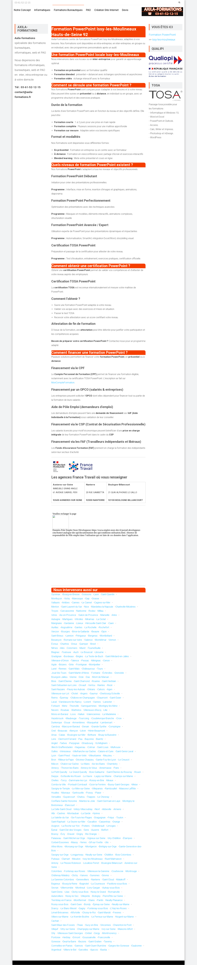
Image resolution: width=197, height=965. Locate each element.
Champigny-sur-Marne (88, 929)
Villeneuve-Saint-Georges (70, 933)
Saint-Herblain (109, 681)
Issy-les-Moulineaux (93, 859)
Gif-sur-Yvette (96, 842)
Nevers (54, 710)
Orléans (91, 689)
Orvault (82, 685)
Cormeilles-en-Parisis (61, 945)
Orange (116, 821)
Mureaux (66, 792)
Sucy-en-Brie (91, 925)
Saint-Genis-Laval (124, 751)
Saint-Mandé (104, 912)
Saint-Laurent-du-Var (71, 607)
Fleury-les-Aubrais (76, 689)
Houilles (55, 792)
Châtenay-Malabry (60, 875)
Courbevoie (117, 871)
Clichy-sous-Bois (80, 892)
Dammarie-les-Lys (78, 780)
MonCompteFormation (62, 382)
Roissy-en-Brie (97, 780)
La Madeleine (109, 714)
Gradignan (56, 656)
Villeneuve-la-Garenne (98, 871)
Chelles (54, 780)
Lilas (67, 892)
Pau (80, 739)
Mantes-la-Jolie (87, 801)
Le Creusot (123, 759)
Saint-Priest (64, 755)
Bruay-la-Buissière (107, 735)
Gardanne (69, 623)
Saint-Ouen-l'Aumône (95, 945)
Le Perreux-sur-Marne (102, 916)
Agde (54, 664)
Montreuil (80, 888)
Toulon (119, 817)
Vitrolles (79, 619)
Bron (53, 759)
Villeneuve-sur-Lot (60, 693)
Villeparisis (97, 788)
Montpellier (94, 664)
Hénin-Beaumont (96, 730)
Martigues (68, 619)
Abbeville (106, 809)
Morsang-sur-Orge (74, 846)
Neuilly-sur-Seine (94, 854)
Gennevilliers (82, 879)
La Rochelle (90, 627)
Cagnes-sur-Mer (102, 602)
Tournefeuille (94, 648)
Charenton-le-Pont (122, 925)
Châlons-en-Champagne (83, 697)
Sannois (79, 945)
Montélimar (100, 640)
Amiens (117, 809)
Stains (91, 900)
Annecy (55, 768)
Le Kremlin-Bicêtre (80, 916)
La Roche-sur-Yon (71, 826)
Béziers (63, 664)
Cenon (106, 660)
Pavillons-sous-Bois (117, 883)
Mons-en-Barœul (59, 714)
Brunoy (54, 834)
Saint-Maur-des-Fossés (63, 925)
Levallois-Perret (91, 863)
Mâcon (54, 764)
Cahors (101, 689)
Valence (88, 640)
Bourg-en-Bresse (71, 594)
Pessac (85, 660)
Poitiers (86, 826)
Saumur (94, 693)
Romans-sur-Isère (73, 640)
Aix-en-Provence (68, 615)
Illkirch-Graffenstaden (62, 747)
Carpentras (104, 821)
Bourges (65, 631)
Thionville (74, 706)
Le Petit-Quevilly (59, 772)
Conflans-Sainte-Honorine (64, 801)
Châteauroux (88, 668)
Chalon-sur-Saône (70, 764)
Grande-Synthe (98, 726)
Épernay (64, 697)
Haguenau (80, 747)
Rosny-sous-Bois (59, 904)
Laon (96, 594)
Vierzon (55, 631)
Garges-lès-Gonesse (119, 945)
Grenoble (119, 673)
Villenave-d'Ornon (60, 660)
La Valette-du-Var (60, 817)
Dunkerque (56, 722)
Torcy (64, 780)
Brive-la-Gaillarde (80, 631)
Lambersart (106, 722)
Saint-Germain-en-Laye (108, 801)
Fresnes (117, 912)
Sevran (54, 888)
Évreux (54, 644)
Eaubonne (137, 945)
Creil (53, 730)
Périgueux (81, 635)
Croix (119, 718)
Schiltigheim (101, 743)
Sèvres (105, 875)
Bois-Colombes (123, 854)
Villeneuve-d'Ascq (92, 710)
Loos (73, 714)
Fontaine (95, 673)
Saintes (78, 627)
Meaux (110, 780)
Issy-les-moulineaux (163, 39)
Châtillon (109, 854)
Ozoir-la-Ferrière (97, 784)
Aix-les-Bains (98, 764)
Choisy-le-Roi (89, 912)
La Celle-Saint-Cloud (61, 809)
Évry (63, 834)
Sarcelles (83, 950)
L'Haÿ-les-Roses (118, 908)
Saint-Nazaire (58, 689)
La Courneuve (98, 883)
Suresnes (95, 875)
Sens (86, 830)
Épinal (54, 830)
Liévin (83, 730)
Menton (55, 607)
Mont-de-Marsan (100, 677)
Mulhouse (115, 747)
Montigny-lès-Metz (108, 706)
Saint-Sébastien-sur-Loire (64, 685)
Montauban (73, 813)
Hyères (96, 813)
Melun (135, 784)
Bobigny (96, 896)
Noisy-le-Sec (72, 896)
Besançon (56, 640)
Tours (100, 668)
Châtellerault (98, 826)
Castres (61, 813)
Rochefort (104, 627)
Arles (114, 615)
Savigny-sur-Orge (60, 854)
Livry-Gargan (93, 888)
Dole (81, 677)
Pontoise (55, 937)
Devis (125, 9)
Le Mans (85, 764)
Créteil (88, 933)
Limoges (111, 826)
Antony (54, 863)
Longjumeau (77, 854)
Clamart (66, 859)
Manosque (77, 598)
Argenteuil (56, 950)
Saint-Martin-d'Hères (79, 673)
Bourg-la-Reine (70, 883)
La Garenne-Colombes (62, 879)
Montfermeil (80, 900)
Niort (97, 809)
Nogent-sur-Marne (125, 916)
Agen (109, 689)
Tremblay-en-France (61, 900)
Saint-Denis (57, 892)
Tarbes (63, 743)
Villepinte (85, 896)
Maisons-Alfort (125, 929)
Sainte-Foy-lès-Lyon (106, 759)
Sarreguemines (88, 706)
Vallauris (55, 602)
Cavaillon (92, 821)
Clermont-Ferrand (67, 739)
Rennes (62, 668)
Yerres (83, 842)
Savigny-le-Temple (60, 788)
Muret (82, 648)
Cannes (75, 602)
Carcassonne (67, 611)
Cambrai (55, 726)
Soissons (86, 594)
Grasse (95, 598)
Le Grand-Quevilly (78, 772)
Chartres (65, 644)
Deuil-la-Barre (69, 941)
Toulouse (66, 652)
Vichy (67, 598)
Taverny (108, 941)
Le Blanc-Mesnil (68, 908)
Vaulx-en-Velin (79, 755)
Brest (93, 644)
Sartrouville (78, 792)
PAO (88, 9)
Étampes (127, 838)
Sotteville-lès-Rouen (71, 776)
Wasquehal (92, 722)
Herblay (66, 937)
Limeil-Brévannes (59, 912)
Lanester (107, 702)
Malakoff (120, 879)
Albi (53, 813)
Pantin (100, 900)
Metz (64, 706)
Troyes (54, 611)
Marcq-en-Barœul (71, 726)
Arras (54, 735)
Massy (74, 842)
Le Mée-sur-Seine (81, 788)
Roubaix (65, 710)
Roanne (96, 681)
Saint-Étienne (65, 681)
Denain (85, 726)
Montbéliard (106, 635)
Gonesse (55, 941)
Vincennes (106, 925)
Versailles (56, 797)
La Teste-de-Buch (94, 656)
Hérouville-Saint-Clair (96, 623)
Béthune (92, 735)
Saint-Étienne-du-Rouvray (119, 772)
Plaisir (98, 792)
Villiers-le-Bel (70, 950)
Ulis (107, 842)
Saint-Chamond (82, 681)
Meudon (76, 859)
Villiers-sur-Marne (59, 916)
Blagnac (55, 652)
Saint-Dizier (115, 697)
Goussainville (89, 937)
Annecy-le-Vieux (89, 768)
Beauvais (62, 730)
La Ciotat (101, 619)
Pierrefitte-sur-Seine (113, 896)
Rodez (92, 611)
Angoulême (66, 627)
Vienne (73, 677)
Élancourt (70, 805)
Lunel (53, 668)
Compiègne (114, 726)
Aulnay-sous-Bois (111, 888)
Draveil (71, 834)
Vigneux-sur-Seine (96, 838)
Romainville (114, 892)
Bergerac (93, 635)
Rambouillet (111, 788)
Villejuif (54, 929)
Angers (83, 693)
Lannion (70, 635)
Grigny (80, 834)
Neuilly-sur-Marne (120, 904)
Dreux (74, 644)
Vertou (91, 685)
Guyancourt (69, 797)
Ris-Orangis (91, 834)
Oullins (54, 751)
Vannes (97, 702)
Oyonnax (55, 594)
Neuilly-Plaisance (114, 900)
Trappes (91, 797)
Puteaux (55, 859)
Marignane (56, 623)
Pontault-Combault (77, 784)
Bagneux (55, 883)
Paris (116, 768)
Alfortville (75, 912)
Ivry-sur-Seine (109, 929)
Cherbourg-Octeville (110, 693)
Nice (86, 607)
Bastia (104, 950)
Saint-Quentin (107, 594)
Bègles (79, 656)
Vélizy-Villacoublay (83, 809)
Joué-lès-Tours (58, 673)
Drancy (54, 908)
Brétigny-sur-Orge (108, 846)
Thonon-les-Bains (70, 768)
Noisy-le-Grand (98, 892)
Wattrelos (76, 710)
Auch (76, 652)
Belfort (105, 830)
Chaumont (102, 697)
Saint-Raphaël (58, 821)
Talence (75, 660)
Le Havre (87, 776)
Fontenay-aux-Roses (74, 871)
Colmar (91, 747)
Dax (88, 677)
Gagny (82, 908)
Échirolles (107, 673)
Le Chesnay (103, 797)
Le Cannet (87, 602)
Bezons (82, 941)
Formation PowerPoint (162, 34)
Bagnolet (84, 883)
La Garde (85, 813)
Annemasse (105, 768)
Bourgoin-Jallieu (59, 677)
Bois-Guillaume (96, 772)
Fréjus (111, 817)
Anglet (54, 743)
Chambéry (112, 764)
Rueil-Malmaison (113, 859)
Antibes (66, 602)
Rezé (109, 685)
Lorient (87, 702)
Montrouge (131, 871)
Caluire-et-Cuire (105, 751)
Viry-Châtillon (114, 838)
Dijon (104, 631)
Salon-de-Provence (88, 615)
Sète (71, 664)
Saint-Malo (74, 668)
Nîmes (54, 648)
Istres (54, 615)
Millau (100, 611)
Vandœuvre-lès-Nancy (70, 702)
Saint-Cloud (108, 879)
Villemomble (67, 888)
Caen (111, 623)
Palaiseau (56, 838)
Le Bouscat (86, 652)
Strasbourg (87, 743)
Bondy (87, 904)
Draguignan (100, 817)
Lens (53, 739)
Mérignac (96, 660)
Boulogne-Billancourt (112, 863)
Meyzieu (107, 755)
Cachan (55, 921)
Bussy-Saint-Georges (118, 784)
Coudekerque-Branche (102, 718)
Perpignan (74, 743)
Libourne (99, 652)
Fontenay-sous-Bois (98, 908)
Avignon (55, 826)
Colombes (56, 871)
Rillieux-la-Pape (66, 759)
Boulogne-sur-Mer (76, 735)
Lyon (53, 755)
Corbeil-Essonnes (60, 842)
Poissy (89, 792)
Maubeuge (71, 718)
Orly (53, 933)
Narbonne (81, 611)
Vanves (84, 875)
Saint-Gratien (95, 941)
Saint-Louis (102, 747)
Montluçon (56, 598)
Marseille (105, 615)
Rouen (137, 772)
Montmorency (109, 933)
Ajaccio (94, 950)
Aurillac (54, 627)
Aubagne (55, 619)
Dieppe (54, 776)
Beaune (95, 631)
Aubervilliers (57, 896)
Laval (54, 702)
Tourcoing (84, 718)
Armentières (79, 722)
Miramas (89, 619)
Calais (62, 735)
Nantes (101, 685)
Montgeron (91, 846)
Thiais (80, 925)
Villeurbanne (95, 755)
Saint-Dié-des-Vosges (70, 830)
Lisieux (79, 623)
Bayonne (89, 739)
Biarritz (99, 739)
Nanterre (95, 879)
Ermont (76, 937)
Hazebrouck (57, 718)
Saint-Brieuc (57, 635)
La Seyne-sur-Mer (76, 821)
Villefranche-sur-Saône (84, 751)
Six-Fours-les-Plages (81, 817)
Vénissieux (65, 751)
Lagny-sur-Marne (103, 776)
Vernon (112, 640)
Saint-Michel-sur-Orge (74, 838)
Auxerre (95, 830)
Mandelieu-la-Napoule (102, 607)
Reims (54, 697)
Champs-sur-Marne (123, 776)
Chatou (81, 797)
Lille (105, 710)
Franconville (104, 937)
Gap (87, 598)
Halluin (81, 714)
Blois (53, 681)
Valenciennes (93, 714)
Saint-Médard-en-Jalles (117, 656)
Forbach (55, 706)
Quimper (84, 644)
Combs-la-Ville (58, 784)
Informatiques (42, 9)
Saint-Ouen (76, 904)
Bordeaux (69, 656)
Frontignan (81, 664)
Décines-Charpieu (85, 759)
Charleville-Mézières (125, 607)
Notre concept (22, 9)
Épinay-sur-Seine (101, 904)
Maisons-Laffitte (127, 788)
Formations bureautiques (68, 9)
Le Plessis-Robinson (71, 863)
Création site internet (106, 9)
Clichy (75, 875)
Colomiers (72, 648)
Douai (67, 722)
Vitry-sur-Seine (68, 929)
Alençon (74, 730)
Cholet (75, 693)
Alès (62, 648)
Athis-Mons (57, 846)
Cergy (97, 933)
